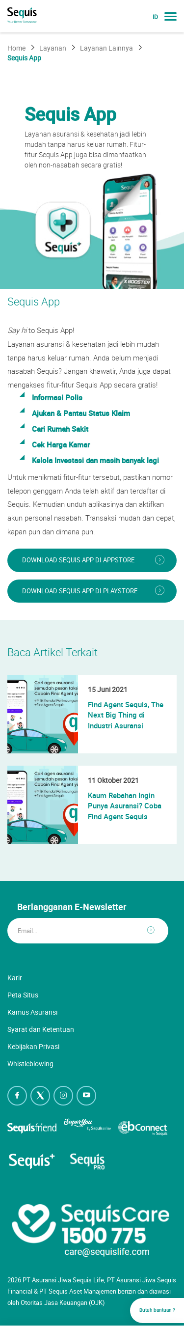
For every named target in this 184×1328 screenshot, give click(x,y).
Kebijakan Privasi (33, 1046)
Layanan (52, 48)
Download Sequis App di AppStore (78, 560)
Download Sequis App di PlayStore (79, 591)
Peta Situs (22, 994)
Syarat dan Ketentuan (40, 1029)
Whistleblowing (30, 1063)
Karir (14, 977)
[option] (92, 181)
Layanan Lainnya (106, 48)
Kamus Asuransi (32, 1012)
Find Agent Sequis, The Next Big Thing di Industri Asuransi (125, 714)
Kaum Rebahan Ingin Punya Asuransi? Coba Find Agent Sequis (124, 805)
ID (155, 17)
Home (16, 48)
